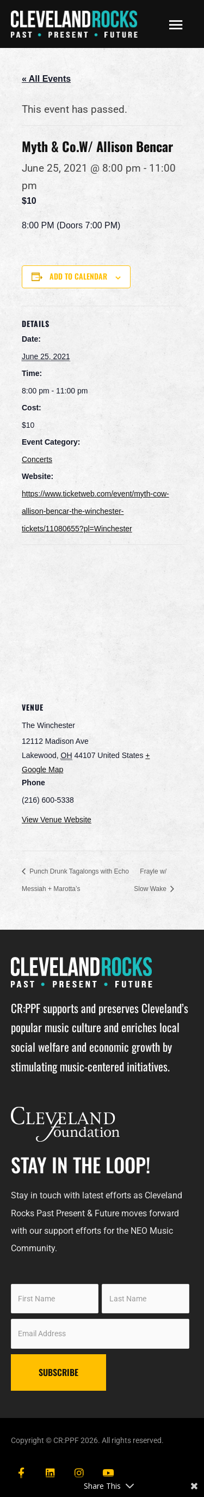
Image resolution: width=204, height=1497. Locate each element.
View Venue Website (56, 819)
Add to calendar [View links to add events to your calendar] (78, 276)
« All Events (46, 78)
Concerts (37, 459)
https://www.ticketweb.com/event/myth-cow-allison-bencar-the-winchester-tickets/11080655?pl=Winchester (95, 511)
